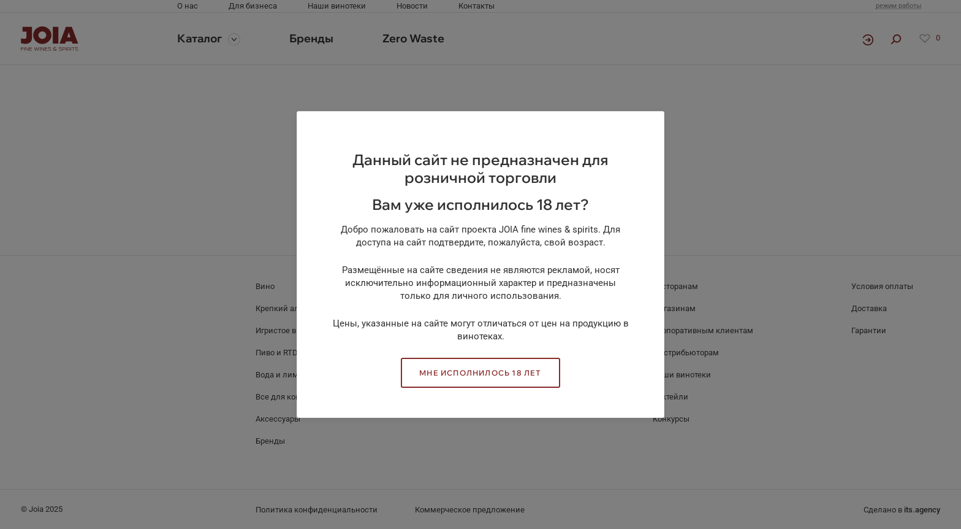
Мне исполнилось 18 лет (480, 372)
